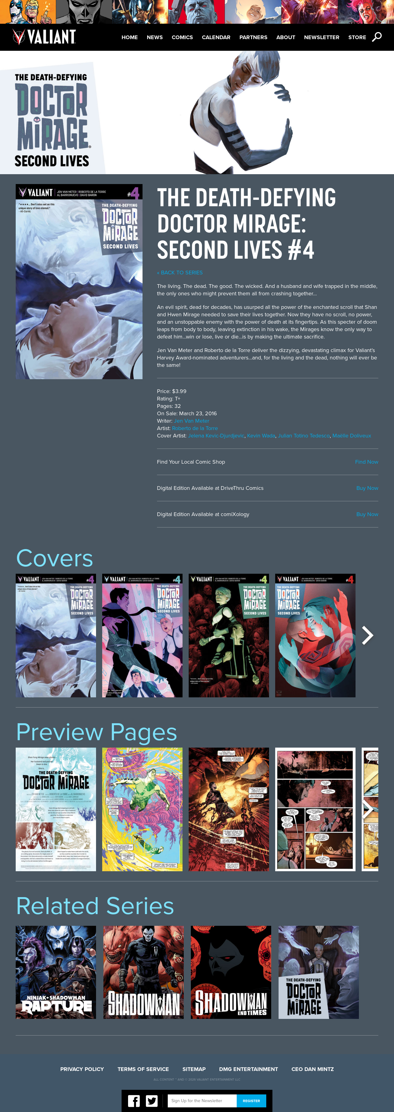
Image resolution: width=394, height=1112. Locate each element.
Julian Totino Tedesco (304, 435)
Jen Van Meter (191, 420)
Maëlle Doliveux (351, 435)
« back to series (180, 272)
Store (357, 37)
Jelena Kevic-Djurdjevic (216, 435)
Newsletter (322, 37)
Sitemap (194, 1069)
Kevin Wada (261, 435)
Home (130, 37)
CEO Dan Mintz (312, 1069)
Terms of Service (143, 1069)
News (155, 37)
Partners (253, 37)
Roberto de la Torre (195, 428)
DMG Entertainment (248, 1069)
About (285, 37)
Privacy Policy (82, 1069)
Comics (182, 37)
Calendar (216, 37)
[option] (56, 635)
